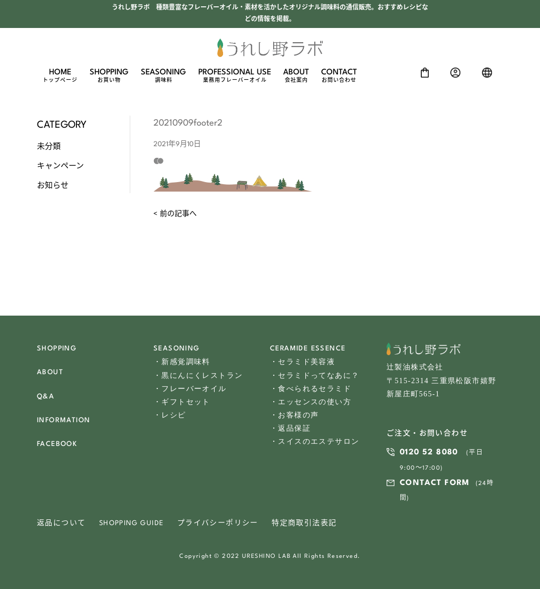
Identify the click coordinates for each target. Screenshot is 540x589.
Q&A (45, 396)
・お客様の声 (294, 415)
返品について (61, 523)
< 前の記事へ (175, 214)
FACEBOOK (57, 444)
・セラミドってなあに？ (314, 375)
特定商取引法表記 (304, 523)
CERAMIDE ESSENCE (307, 348)
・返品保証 (290, 428)
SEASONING (163, 76)
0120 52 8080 (429, 453)
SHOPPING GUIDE (131, 523)
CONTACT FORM (435, 483)
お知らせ (53, 185)
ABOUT (296, 76)
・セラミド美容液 (302, 362)
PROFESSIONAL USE (234, 76)
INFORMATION (63, 420)
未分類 (49, 146)
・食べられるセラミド (310, 389)
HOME (60, 76)
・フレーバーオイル (190, 389)
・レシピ (169, 415)
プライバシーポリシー (217, 523)
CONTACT (339, 76)
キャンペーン (60, 166)
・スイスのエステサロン (314, 441)
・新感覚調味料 (181, 362)
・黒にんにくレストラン (198, 375)
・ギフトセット (181, 402)
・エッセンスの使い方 (310, 402)
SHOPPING (109, 76)
